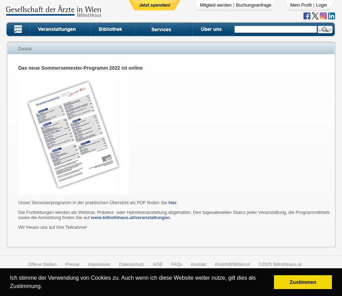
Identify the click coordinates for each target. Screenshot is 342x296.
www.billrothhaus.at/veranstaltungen (130, 217)
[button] (44, 287)
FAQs (177, 264)
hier (172, 202)
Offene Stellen (42, 264)
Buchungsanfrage (254, 5)
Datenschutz (131, 264)
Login (321, 5)
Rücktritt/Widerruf (232, 264)
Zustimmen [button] (303, 282)
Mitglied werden (216, 5)
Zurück (25, 48)
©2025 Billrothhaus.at (280, 264)
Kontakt (198, 264)
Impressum (99, 264)
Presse (72, 264)
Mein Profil (300, 5)
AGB (157, 264)
